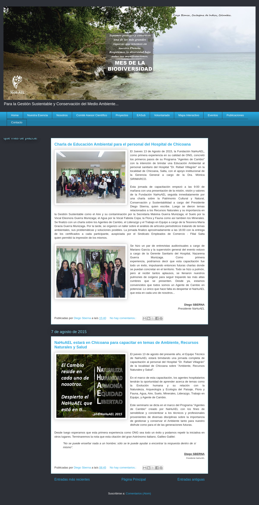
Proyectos (122, 115)
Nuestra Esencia (37, 115)
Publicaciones (235, 115)
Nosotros (62, 115)
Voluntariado (162, 115)
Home (15, 115)
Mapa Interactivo (188, 115)
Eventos (213, 115)
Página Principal (134, 479)
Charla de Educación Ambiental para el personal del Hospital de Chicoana (122, 144)
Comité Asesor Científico (91, 115)
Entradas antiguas (191, 479)
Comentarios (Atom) (138, 493)
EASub (141, 115)
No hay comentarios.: (123, 318)
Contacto (16, 122)
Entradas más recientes (72, 479)
